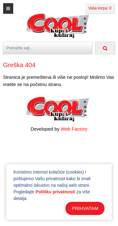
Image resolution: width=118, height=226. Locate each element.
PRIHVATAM (85, 208)
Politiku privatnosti (55, 191)
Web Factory (74, 129)
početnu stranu (45, 84)
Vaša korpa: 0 (99, 8)
